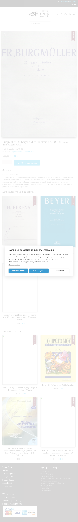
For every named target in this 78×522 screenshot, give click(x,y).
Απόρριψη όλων (39, 271)
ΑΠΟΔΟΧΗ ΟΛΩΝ (18, 271)
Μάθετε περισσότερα (14, 265)
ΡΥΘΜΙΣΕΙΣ (60, 271)
